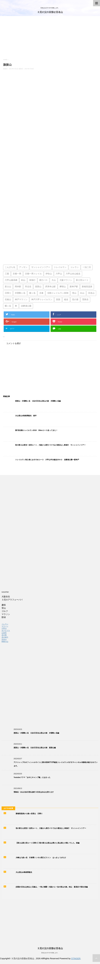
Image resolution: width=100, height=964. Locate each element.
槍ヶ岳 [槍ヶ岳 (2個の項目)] (32, 293)
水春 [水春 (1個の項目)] (41, 293)
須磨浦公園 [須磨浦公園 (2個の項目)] (26, 306)
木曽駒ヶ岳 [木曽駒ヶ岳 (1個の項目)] (20, 293)
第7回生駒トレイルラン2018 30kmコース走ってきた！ (36, 430)
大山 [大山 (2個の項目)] (54, 280)
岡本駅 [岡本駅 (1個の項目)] (18, 287)
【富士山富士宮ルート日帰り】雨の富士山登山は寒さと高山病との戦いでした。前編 (47, 843)
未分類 (4, 635)
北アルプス (6, 631)
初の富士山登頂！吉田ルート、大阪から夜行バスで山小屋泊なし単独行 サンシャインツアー (50, 445)
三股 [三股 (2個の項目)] (7, 274)
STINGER (75, 958)
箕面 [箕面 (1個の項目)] (58, 300)
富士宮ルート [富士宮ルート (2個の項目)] (82, 280)
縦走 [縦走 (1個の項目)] (66, 300)
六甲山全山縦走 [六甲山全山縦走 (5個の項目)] (73, 274)
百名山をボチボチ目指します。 (50, 952)
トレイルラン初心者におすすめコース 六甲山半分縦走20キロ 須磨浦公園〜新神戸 (47, 460)
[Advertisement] (50, 38)
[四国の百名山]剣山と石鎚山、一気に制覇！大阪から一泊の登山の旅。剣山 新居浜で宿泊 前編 (52, 887)
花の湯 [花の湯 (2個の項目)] (75, 300)
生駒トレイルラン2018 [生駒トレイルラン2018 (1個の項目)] (57, 293)
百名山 (4, 639)
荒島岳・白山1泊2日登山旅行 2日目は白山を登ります (34, 792)
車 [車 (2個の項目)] (16, 306)
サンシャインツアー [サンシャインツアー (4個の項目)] (40, 267)
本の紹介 (5, 637)
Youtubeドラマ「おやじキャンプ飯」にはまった (32, 777)
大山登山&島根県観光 (24, 872)
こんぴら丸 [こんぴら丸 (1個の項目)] (10, 267)
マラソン (5, 626)
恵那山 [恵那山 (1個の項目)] (38, 287)
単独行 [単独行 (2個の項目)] (32, 280)
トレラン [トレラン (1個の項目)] (74, 267)
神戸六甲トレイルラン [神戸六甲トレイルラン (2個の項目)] (41, 300)
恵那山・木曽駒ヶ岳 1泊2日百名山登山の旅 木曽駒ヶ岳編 (38, 401)
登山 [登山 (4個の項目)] (74, 293)
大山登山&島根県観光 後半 (26, 416)
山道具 (4, 633)
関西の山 (5, 641)
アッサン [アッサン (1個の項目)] (23, 267)
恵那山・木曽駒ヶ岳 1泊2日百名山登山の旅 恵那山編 (35, 748)
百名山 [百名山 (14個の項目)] (91, 293)
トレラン (5, 624)
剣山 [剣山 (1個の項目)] (23, 280)
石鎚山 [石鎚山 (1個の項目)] (8, 300)
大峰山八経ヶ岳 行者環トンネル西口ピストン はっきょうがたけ (41, 857)
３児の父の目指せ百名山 (50, 12)
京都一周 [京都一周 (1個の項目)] (17, 274)
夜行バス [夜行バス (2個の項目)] (43, 280)
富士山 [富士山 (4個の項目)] (8, 287)
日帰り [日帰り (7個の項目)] (8, 293)
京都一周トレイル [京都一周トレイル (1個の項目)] (33, 274)
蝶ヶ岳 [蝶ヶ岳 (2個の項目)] (8, 306)
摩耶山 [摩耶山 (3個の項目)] (62, 287)
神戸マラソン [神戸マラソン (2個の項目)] (21, 300)
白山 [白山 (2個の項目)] (82, 293)
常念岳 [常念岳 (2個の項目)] (28, 287)
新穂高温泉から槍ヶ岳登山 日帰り (29, 813)
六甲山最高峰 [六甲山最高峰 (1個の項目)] (11, 280)
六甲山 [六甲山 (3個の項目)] (59, 274)
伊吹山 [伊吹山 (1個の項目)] (49, 274)
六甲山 (4, 628)
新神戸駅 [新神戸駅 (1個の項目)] (74, 287)
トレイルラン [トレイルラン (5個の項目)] (60, 267)
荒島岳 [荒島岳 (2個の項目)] (85, 300)
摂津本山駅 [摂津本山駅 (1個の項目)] (50, 287)
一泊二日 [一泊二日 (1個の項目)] (87, 267)
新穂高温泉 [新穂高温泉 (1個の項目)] (87, 287)
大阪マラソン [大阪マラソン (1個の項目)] (65, 280)
